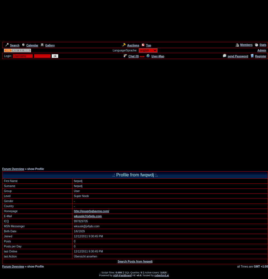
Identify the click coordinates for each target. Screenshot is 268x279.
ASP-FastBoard (122, 275)
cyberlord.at (161, 275)
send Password (235, 56)
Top (146, 45)
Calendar (30, 45)
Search (12, 45)
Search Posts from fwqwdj (134, 261)
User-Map (155, 56)
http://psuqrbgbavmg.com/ (91, 211)
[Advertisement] (52, 112)
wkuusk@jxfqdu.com (88, 216)
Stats (260, 44)
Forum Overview (13, 169)
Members (244, 44)
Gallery (48, 45)
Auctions (130, 45)
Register (258, 56)
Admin (261, 50)
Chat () (131, 56)
